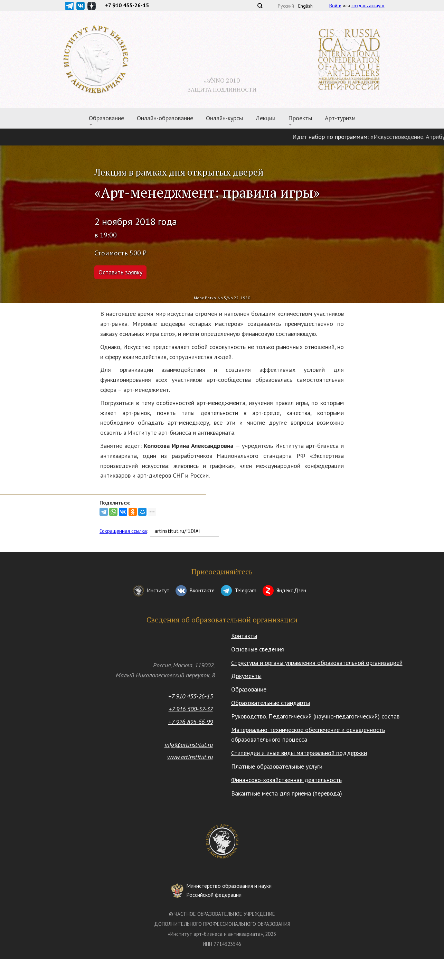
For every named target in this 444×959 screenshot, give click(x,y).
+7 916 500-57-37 (191, 709)
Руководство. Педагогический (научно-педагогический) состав (315, 716)
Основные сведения (257, 649)
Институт (158, 590)
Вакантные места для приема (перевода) (286, 793)
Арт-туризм (340, 118)
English (305, 6)
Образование (106, 118)
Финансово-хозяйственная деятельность (286, 780)
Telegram (245, 590)
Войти (335, 5)
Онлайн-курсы (224, 118)
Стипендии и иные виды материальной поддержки (299, 753)
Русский (286, 6)
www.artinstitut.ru (190, 757)
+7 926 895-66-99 (190, 722)
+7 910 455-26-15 (190, 696)
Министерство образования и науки (229, 890)
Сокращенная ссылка (123, 531)
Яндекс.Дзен (291, 590)
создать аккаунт (368, 5)
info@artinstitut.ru (188, 745)
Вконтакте (202, 590)
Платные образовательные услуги (276, 766)
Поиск (259, 5)
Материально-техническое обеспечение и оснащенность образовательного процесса (308, 735)
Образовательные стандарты (270, 703)
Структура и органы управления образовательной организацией (317, 663)
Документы (246, 676)
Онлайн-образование (165, 118)
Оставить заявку (120, 272)
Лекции (265, 118)
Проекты (300, 118)
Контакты (244, 636)
